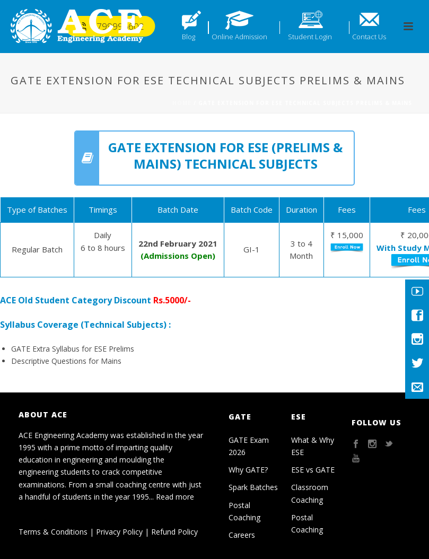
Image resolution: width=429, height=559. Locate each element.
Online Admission (239, 36)
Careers (242, 535)
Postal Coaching (244, 511)
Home (181, 103)
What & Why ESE (312, 446)
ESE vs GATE (313, 470)
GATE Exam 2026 (249, 446)
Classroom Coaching (309, 493)
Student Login (310, 36)
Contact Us (369, 36)
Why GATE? (248, 470)
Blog (188, 36)
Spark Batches (253, 487)
